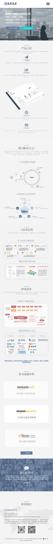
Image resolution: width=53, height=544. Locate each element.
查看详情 (27, 453)
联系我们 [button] (39, 28)
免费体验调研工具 (28, 28)
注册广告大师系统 (13, 28)
